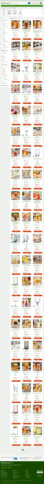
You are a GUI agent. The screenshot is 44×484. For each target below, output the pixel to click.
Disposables (28, 5)
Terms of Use (11, 480)
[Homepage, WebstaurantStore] (6, 3)
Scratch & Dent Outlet (16, 472)
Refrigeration (10, 5)
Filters (2, 18)
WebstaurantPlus (3, 471)
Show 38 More (5, 79)
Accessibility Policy (16, 480)
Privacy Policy (7, 480)
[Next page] (31, 450)
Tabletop (24, 5)
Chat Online (39, 475)
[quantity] (11, 39)
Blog (13, 471)
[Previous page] (21, 450)
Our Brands (27, 472)
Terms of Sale (3, 480)
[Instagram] (1, 467)
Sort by (17, 18)
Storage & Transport (37, 5)
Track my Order (40, 473)
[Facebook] (6, 467)
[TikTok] (8, 467)
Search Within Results (5, 85)
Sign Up (15, 458)
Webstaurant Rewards (4, 472)
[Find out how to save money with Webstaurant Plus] (14, 32)
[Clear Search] (27, 3)
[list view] (14, 18)
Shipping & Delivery (40, 476)
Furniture (32, 5)
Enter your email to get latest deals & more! (8, 457)
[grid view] (11, 18)
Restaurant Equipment (5, 5)
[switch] (41, 18)
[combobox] (20, 3)
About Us (27, 471)
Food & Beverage (20, 5)
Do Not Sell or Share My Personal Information (26, 480)
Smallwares (14, 5)
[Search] (8, 86)
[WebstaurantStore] (12, 463)
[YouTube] (4, 467)
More (42, 5)
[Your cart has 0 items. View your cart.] (41, 3)
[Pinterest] (10, 467)
